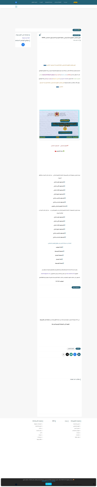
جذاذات (40, 428)
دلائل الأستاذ (39, 430)
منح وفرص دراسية (33, 6)
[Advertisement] (48, 18)
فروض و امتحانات (76, 430)
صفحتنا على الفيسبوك (45, 319)
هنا (52, 324)
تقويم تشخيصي (77, 35)
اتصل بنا (41, 2)
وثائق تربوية (39, 439)
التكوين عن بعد (25, 6)
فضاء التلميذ (65, 6)
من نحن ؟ (65, 2)
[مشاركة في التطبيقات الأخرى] (63, 354)
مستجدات (80, 6)
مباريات (58, 6)
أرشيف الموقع (34, 2)
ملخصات (78, 435)
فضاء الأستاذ (74, 6)
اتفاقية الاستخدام (58, 2)
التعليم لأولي (40, 6)
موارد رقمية (77, 437)
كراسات (78, 432)
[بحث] (16, 7)
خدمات (47, 6)
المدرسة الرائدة (53, 6)
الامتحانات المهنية (38, 424)
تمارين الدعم (77, 428)
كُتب (41, 432)
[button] (74, 354)
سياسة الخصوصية (48, 2)
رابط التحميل (60, 151)
